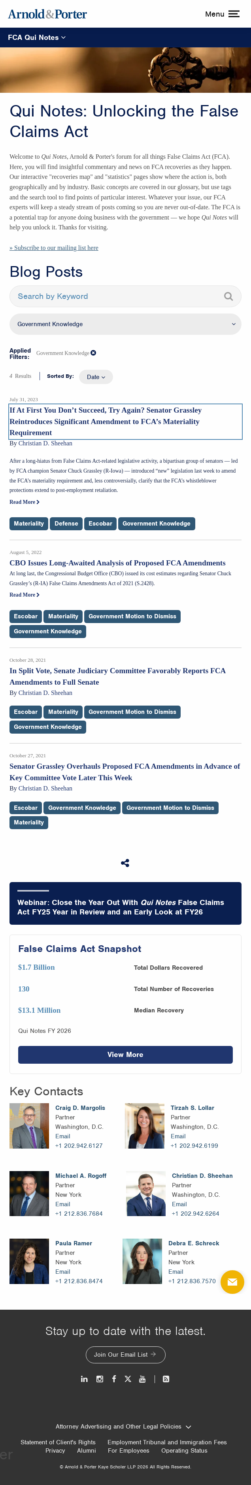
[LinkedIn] (85, 1379)
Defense (66, 524)
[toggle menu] (221, 14)
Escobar (100, 524)
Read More (24, 502)
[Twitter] (127, 1379)
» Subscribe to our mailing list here (53, 247)
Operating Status (184, 1451)
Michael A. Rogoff (80, 1176)
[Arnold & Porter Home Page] (47, 14)
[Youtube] (143, 1379)
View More (125, 1054)
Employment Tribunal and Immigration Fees (167, 1442)
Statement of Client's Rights (58, 1442)
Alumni (86, 1451)
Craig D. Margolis (80, 1108)
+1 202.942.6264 (195, 1214)
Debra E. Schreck (193, 1243)
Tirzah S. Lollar (192, 1108)
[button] (94, 352)
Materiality (29, 524)
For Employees (128, 1451)
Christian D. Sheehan (202, 1176)
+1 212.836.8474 (79, 1281)
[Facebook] (114, 1379)
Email (62, 1136)
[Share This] (125, 863)
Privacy (55, 1451)
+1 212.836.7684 (79, 1214)
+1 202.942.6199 (194, 1146)
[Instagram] (100, 1379)
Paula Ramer (73, 1243)
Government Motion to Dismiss (132, 616)
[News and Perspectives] (162, 1379)
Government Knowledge (157, 524)
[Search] (228, 296)
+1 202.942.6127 (79, 1146)
